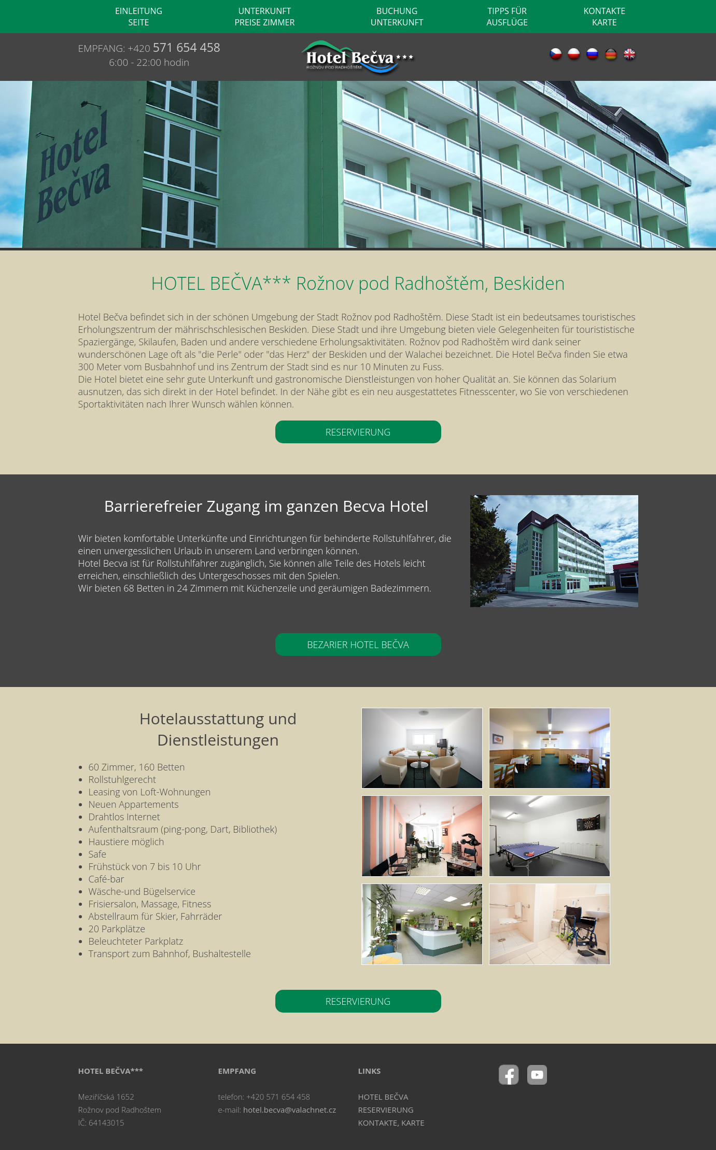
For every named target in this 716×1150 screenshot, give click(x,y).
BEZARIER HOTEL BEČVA (358, 644)
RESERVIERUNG (358, 432)
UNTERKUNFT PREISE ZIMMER (264, 16)
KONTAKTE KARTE (604, 16)
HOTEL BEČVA (383, 1096)
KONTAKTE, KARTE (391, 1122)
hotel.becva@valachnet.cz (289, 1109)
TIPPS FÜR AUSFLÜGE (506, 16)
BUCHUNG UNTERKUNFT (397, 16)
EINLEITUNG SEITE (138, 16)
